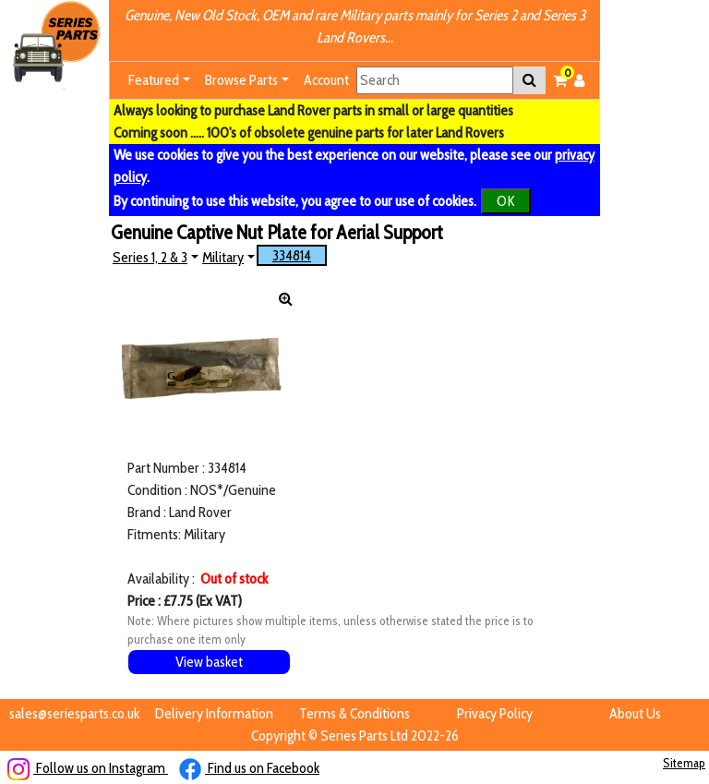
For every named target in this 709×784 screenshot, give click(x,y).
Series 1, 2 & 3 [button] (150, 257)
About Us (635, 713)
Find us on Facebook (249, 768)
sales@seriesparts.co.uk (74, 713)
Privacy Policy (495, 713)
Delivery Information (214, 713)
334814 (291, 255)
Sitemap (684, 762)
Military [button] (223, 257)
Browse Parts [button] (241, 80)
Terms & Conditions (354, 713)
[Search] (434, 80)
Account (326, 80)
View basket (209, 661)
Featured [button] (153, 80)
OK (506, 201)
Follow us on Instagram (87, 768)
